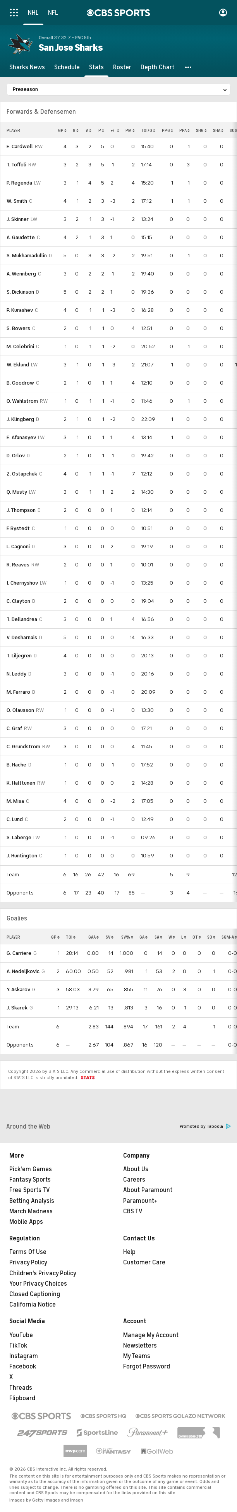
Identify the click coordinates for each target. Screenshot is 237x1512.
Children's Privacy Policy (42, 1273)
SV (109, 937)
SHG (201, 130)
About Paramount (147, 1190)
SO (211, 937)
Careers (134, 1180)
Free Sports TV (29, 1190)
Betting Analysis (31, 1201)
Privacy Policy (28, 1262)
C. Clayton (18, 601)
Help (129, 1252)
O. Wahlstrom (22, 401)
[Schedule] (67, 67)
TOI (71, 937)
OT (196, 937)
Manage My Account (151, 1335)
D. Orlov (16, 455)
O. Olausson (20, 710)
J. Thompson (21, 510)
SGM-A (229, 937)
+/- (114, 130)
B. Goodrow (20, 383)
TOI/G (148, 130)
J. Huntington (22, 855)
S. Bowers (18, 328)
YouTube (21, 1335)
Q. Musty (17, 492)
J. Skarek (17, 1007)
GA (143, 937)
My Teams (136, 1356)
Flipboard (22, 1398)
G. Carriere (19, 953)
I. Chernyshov (22, 583)
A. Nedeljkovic (23, 971)
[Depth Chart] (157, 67)
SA (158, 937)
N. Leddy (16, 673)
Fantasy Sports (30, 1180)
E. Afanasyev (21, 437)
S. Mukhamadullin (27, 255)
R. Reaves (18, 564)
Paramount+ (140, 1201)
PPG (167, 130)
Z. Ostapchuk (22, 473)
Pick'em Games (30, 1169)
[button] (188, 67)
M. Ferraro (18, 692)
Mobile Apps (26, 1222)
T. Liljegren (19, 655)
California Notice (32, 1304)
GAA (93, 937)
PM (130, 130)
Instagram (23, 1356)
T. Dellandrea (22, 619)
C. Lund (15, 819)
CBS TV (133, 1211)
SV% (127, 937)
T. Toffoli (16, 164)
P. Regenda (19, 183)
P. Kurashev (20, 310)
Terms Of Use (27, 1252)
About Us (135, 1169)
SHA (218, 130)
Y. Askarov (18, 989)
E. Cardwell (20, 146)
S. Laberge (19, 837)
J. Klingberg (20, 419)
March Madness (31, 1211)
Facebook (22, 1366)
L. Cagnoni (18, 546)
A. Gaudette (21, 237)
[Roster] (122, 67)
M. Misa (15, 801)
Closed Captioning (34, 1294)
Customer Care (144, 1262)
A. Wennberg (21, 273)
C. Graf (14, 728)
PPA (184, 130)
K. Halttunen (21, 783)
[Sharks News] (27, 67)
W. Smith (17, 201)
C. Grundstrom (23, 746)
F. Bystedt (18, 528)
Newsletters (140, 1346)
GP (62, 130)
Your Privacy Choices (38, 1284)
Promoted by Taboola (205, 1126)
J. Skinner (18, 219)
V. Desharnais (22, 637)
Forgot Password (146, 1366)
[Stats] (96, 67)
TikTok (18, 1346)
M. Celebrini (20, 346)
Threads (20, 1388)
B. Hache (16, 764)
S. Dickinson (20, 292)
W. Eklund (18, 364)
